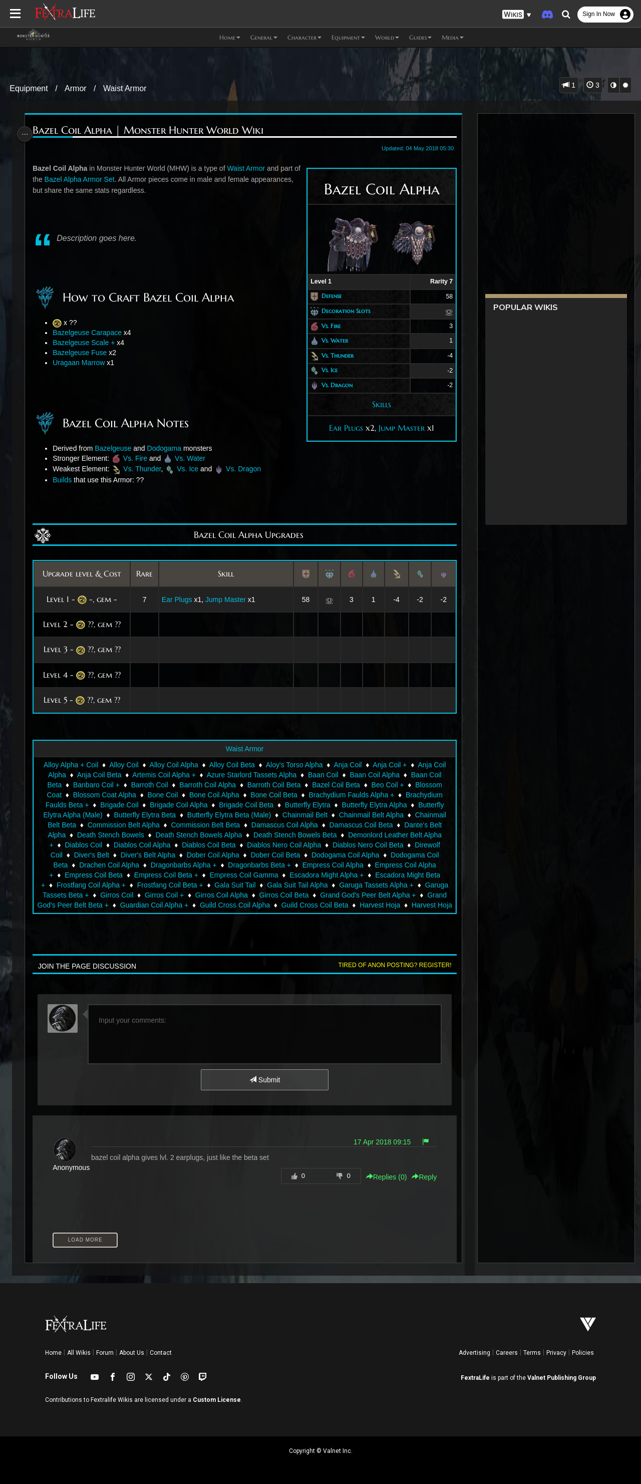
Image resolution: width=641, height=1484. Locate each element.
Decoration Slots (342, 311)
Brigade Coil (119, 805)
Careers (507, 1352)
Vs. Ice (326, 370)
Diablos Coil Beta (208, 845)
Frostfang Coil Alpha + (90, 885)
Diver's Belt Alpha (147, 855)
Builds (64, 480)
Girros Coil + (163, 895)
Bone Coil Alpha (214, 795)
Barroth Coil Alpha (207, 785)
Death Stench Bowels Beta (295, 835)
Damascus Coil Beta (360, 825)
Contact (161, 1352)
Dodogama (167, 448)
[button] (516, 15)
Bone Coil (162, 795)
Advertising (474, 1352)
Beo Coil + (387, 785)
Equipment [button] (348, 37)
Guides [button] (420, 37)
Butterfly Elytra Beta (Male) (228, 815)
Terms (532, 1352)
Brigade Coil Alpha (178, 805)
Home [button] (229, 37)
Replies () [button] (382, 1177)
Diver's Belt (90, 855)
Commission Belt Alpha (123, 825)
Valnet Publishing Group (561, 1377)
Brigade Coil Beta (245, 805)
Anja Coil (347, 765)
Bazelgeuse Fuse (82, 353)
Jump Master (398, 428)
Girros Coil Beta (283, 895)
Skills (378, 404)
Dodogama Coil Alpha (345, 855)
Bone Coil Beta (273, 795)
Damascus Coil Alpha (284, 825)
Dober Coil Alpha (212, 855)
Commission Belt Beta (204, 825)
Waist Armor (125, 88)
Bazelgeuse (115, 448)
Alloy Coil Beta (231, 765)
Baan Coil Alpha (374, 775)
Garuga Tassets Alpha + (376, 885)
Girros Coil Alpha (221, 895)
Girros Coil (116, 895)
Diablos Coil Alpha (141, 845)
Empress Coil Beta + (166, 875)
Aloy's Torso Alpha (294, 765)
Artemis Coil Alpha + (163, 775)
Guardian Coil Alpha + (162, 905)
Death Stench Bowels (110, 835)
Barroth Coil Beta (273, 785)
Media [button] (453, 37)
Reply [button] (420, 1177)
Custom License (217, 1399)
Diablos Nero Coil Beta (367, 845)
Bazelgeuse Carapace (89, 333)
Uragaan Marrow (81, 363)
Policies (583, 1352)
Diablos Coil (83, 845)
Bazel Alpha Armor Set (90, 179)
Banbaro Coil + (96, 785)
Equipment (29, 88)
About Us (131, 1352)
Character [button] (304, 37)
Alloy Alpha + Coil (70, 765)
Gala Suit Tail (234, 885)
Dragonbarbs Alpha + (183, 865)
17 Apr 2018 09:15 (378, 1142)
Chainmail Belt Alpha (371, 815)
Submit (264, 1080)
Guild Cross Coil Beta (322, 905)
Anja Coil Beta (99, 775)
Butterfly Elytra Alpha (373, 805)
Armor (76, 88)
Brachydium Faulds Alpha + (351, 795)
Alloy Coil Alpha (173, 765)
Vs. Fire (327, 326)
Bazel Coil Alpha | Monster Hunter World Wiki (150, 130)
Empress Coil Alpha (332, 865)
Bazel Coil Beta (335, 785)
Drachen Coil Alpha (109, 865)
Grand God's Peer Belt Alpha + (367, 895)
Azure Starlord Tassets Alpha (251, 775)
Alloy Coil (123, 765)
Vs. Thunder (334, 355)
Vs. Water (331, 340)
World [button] (387, 37)
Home (53, 1352)
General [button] (263, 37)
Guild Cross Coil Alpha (242, 905)
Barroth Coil (148, 785)
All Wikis (79, 1352)
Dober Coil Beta (274, 855)
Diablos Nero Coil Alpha (283, 845)
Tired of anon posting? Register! (391, 965)
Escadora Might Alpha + (326, 875)
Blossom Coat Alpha (104, 795)
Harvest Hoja (387, 905)
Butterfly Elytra (307, 805)
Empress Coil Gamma (243, 875)
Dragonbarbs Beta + (258, 865)
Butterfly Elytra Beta (144, 815)
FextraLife (475, 1377)
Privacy (556, 1352)
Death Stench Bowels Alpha (198, 835)
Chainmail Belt (304, 815)
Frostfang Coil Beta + (170, 885)
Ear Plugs (343, 428)
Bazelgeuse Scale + (86, 343)
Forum (105, 1352)
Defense (328, 296)
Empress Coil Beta (93, 875)
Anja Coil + (389, 765)
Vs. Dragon (333, 385)
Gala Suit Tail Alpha (296, 885)
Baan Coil (322, 775)
